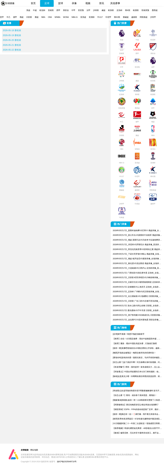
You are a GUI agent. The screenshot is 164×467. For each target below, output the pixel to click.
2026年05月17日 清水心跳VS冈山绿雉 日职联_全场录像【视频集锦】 (136, 305)
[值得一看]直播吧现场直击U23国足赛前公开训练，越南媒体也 (137, 348)
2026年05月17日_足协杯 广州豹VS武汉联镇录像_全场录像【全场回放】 (137, 291)
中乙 (8, 17)
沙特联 (96, 10)
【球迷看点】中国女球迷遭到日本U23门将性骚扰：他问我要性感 (136, 372)
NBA (43, 17)
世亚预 (81, 10)
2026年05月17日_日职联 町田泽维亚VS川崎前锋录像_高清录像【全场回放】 (137, 277)
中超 (35, 10)
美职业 (66, 10)
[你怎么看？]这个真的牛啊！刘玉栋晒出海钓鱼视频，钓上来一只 (137, 362)
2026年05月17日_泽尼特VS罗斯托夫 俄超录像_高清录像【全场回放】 (137, 244)
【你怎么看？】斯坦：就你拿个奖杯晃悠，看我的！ (135, 395)
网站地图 (34, 450)
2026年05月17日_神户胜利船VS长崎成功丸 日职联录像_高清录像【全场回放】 (137, 315)
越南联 (134, 17)
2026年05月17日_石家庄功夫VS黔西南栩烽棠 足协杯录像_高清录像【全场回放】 (137, 282)
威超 (103, 10)
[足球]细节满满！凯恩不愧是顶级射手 (128, 334)
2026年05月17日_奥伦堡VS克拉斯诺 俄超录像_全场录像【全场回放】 (137, 263)
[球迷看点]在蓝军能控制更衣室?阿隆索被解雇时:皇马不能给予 (137, 391)
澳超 (37, 17)
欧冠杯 (42, 10)
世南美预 (145, 10)
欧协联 (111, 10)
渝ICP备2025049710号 (67, 461)
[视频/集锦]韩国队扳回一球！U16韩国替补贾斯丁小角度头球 (137, 400)
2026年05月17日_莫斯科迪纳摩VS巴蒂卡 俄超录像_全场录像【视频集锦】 (137, 230)
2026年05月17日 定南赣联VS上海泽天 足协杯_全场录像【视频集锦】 (136, 287)
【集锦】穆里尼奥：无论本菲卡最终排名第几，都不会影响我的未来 (137, 433)
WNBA (57, 17)
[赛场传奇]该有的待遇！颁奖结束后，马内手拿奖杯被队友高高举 (137, 357)
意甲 (2, 17)
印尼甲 (108, 17)
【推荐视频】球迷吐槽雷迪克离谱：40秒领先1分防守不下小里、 (137, 428)
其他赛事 (115, 3)
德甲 (15, 17)
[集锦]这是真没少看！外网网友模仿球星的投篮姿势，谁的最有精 (137, 376)
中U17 (100, 17)
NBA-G (75, 17)
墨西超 (155, 10)
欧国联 (136, 10)
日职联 (29, 17)
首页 (33, 3)
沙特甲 (153, 17)
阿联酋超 (143, 17)
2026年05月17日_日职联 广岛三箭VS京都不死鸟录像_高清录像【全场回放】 (137, 301)
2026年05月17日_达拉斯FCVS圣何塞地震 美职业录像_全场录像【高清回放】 (137, 320)
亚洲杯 (92, 17)
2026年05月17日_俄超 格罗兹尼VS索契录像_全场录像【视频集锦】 (136, 258)
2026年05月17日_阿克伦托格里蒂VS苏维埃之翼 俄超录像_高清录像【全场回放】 (137, 249)
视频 (87, 3)
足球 (46, 3)
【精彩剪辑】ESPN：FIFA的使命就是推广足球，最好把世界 (136, 409)
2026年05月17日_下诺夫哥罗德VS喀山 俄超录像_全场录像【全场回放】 (137, 254)
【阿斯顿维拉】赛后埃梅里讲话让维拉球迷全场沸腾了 (136, 405)
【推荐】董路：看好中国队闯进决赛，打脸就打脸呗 (135, 343)
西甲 (58, 10)
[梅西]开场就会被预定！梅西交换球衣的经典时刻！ (134, 353)
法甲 (88, 10)
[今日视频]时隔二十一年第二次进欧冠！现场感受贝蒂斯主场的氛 (137, 423)
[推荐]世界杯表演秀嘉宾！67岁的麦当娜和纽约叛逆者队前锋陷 (137, 419)
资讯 (101, 3)
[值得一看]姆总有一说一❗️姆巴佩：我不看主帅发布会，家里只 (136, 414)
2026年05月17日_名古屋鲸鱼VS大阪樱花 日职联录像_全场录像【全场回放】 (137, 296)
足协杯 (119, 10)
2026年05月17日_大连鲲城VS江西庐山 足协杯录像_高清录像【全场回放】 (137, 268)
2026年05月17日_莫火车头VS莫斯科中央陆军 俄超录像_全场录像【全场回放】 (137, 235)
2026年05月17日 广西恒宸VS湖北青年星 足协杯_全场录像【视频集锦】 (136, 273)
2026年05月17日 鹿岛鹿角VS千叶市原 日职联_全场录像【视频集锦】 (136, 310)
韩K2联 (117, 17)
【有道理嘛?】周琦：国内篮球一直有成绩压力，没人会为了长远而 (137, 367)
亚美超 (83, 17)
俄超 (22, 17)
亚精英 (51, 10)
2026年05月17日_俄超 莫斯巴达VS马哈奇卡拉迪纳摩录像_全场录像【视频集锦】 (137, 240)
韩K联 (127, 10)
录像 (74, 3)
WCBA (66, 17)
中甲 (73, 10)
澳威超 (126, 17)
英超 (28, 10)
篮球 (60, 3)
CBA (50, 17)
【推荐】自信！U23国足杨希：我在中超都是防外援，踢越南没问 (136, 339)
